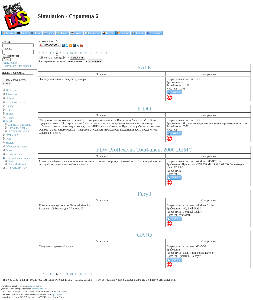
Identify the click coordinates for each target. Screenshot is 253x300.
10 (71, 53)
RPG (8, 109)
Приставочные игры (18, 158)
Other (9, 150)
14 (90, 53)
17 (105, 53)
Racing (10, 105)
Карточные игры (17, 127)
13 (86, 53)
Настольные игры (18, 130)
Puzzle (9, 121)
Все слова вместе (15, 79)
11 (76, 53)
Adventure (11, 94)
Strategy (10, 142)
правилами (57, 294)
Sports (9, 113)
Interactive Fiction (16, 102)
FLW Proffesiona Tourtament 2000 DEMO (144, 149)
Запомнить (11, 55)
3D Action (11, 90)
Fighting (10, 98)
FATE (144, 67)
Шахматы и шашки (19, 124)
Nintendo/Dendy (17, 164)
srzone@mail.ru (34, 285)
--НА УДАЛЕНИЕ (16, 168)
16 (100, 53)
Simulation (12, 134)
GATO (144, 235)
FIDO (144, 108)
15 (95, 53)
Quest (9, 138)
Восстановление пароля (16, 65)
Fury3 (144, 194)
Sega (10, 161)
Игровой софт (14, 154)
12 (81, 53)
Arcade (9, 117)
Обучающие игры (16, 146)
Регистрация (9, 62)
